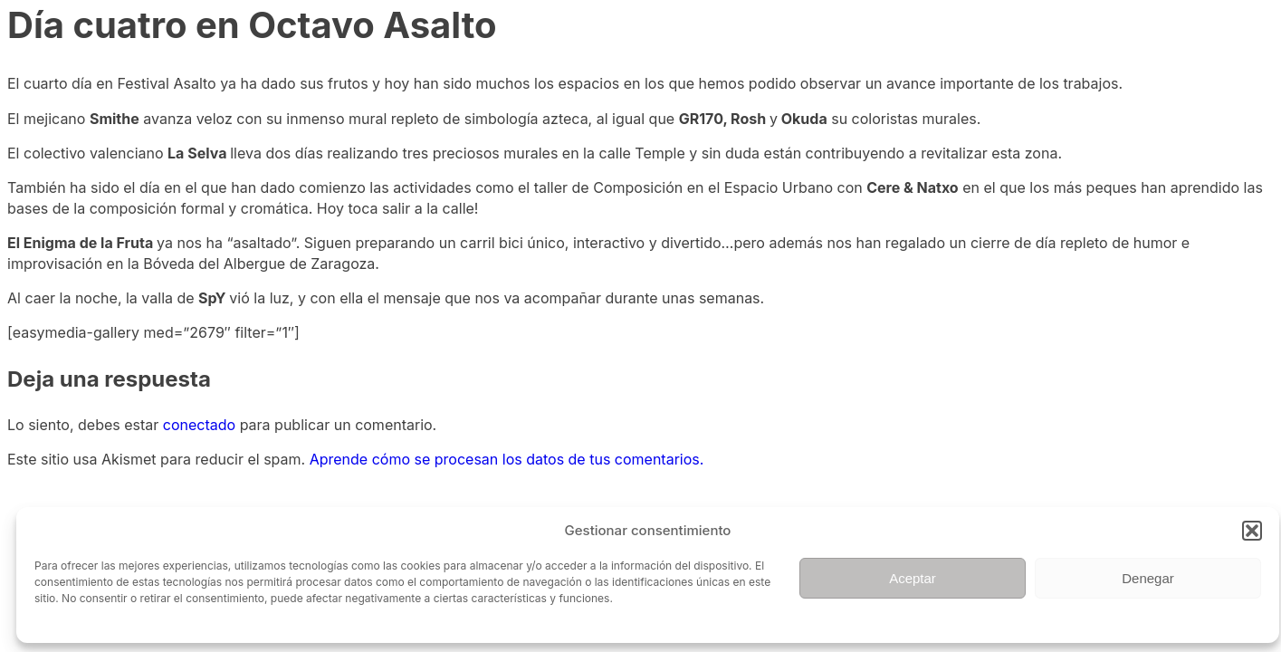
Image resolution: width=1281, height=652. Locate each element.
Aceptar (912, 578)
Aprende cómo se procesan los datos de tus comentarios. (507, 459)
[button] (1252, 531)
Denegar (1148, 578)
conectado (199, 425)
